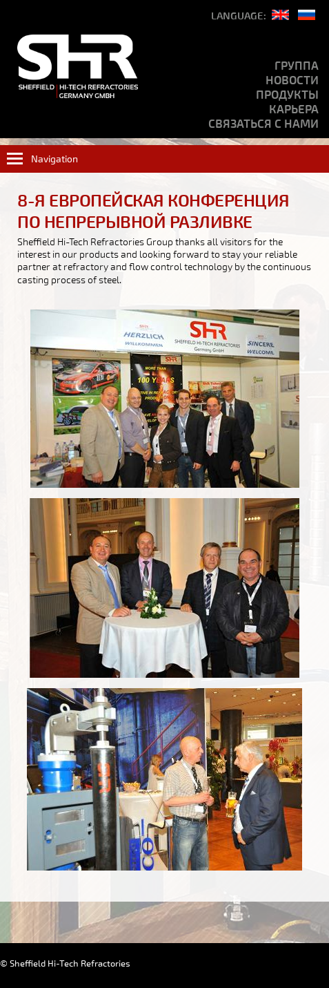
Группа (297, 66)
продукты (287, 95)
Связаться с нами (263, 124)
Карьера (294, 109)
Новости (292, 80)
